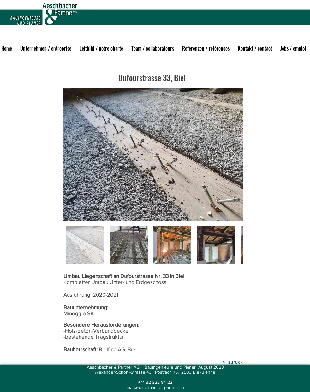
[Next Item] (232, 154)
